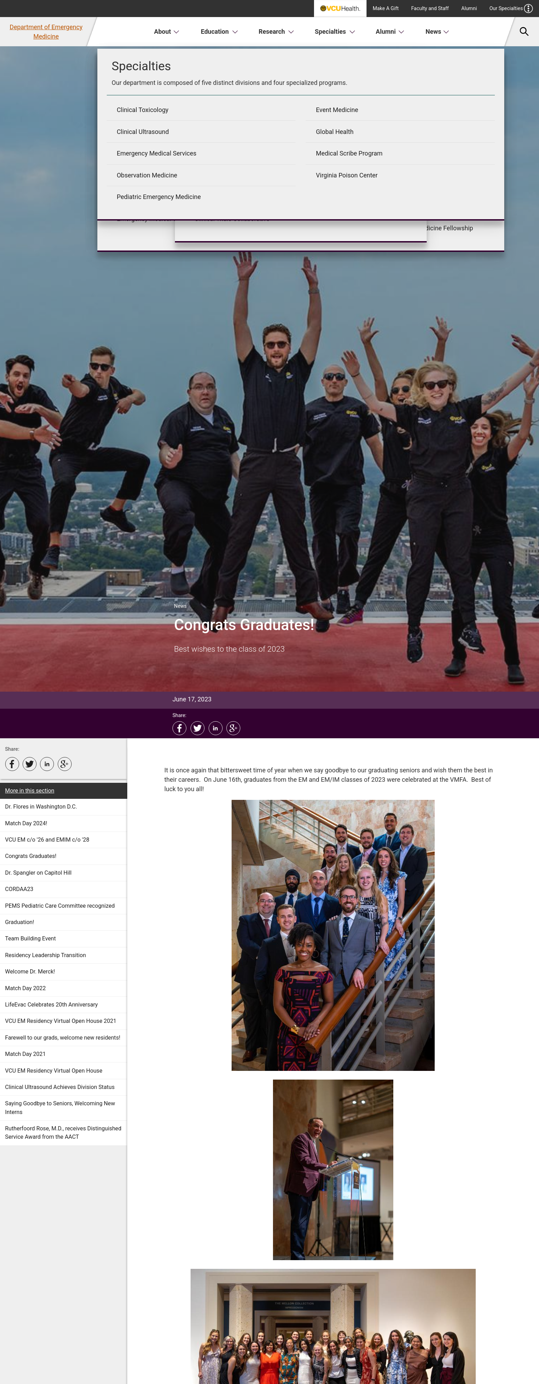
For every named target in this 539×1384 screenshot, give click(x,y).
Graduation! (19, 922)
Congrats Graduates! (31, 856)
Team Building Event (30, 938)
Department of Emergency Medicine (46, 31)
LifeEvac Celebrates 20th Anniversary (51, 1004)
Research (276, 31)
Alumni (469, 8)
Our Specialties (511, 8)
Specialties (335, 31)
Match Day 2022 (25, 988)
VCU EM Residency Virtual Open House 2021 (60, 1021)
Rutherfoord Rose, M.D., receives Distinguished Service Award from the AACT (63, 1132)
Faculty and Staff (430, 8)
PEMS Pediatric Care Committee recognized (60, 905)
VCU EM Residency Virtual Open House (54, 1070)
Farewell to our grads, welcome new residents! (62, 1037)
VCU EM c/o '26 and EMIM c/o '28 (47, 839)
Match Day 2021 (25, 1054)
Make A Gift (386, 8)
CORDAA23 (19, 889)
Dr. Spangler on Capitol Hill (38, 872)
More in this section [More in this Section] (30, 790)
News (438, 31)
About (166, 31)
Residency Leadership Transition (45, 955)
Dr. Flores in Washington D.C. (41, 806)
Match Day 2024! (26, 823)
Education (219, 31)
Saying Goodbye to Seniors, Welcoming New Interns (60, 1107)
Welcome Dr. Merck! (30, 971)
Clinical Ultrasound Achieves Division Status (60, 1087)
